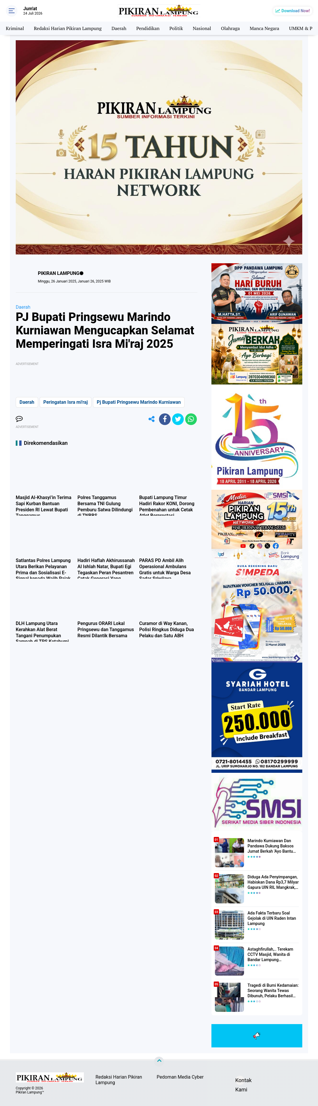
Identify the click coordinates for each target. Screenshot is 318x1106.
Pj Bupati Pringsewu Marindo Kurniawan (139, 402)
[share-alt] (152, 419)
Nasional (202, 28)
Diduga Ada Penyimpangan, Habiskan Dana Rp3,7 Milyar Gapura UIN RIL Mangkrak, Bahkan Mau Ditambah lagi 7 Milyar (273, 882)
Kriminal (15, 28)
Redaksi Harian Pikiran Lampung (68, 28)
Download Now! (296, 10)
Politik (176, 28)
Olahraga (230, 28)
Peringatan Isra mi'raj (65, 402)
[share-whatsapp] (191, 419)
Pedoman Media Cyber (180, 1077)
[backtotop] (159, 1062)
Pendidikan (148, 28)
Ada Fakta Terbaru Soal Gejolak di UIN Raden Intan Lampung (272, 918)
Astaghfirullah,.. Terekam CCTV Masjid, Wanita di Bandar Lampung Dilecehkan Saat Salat (270, 955)
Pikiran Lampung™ (30, 1092)
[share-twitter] (178, 419)
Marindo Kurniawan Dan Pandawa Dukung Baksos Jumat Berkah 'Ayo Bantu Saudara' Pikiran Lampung (271, 846)
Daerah (119, 28)
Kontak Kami (240, 1081)
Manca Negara (264, 28)
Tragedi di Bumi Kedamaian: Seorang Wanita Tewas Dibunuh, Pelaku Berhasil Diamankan (273, 991)
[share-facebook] (165, 419)
